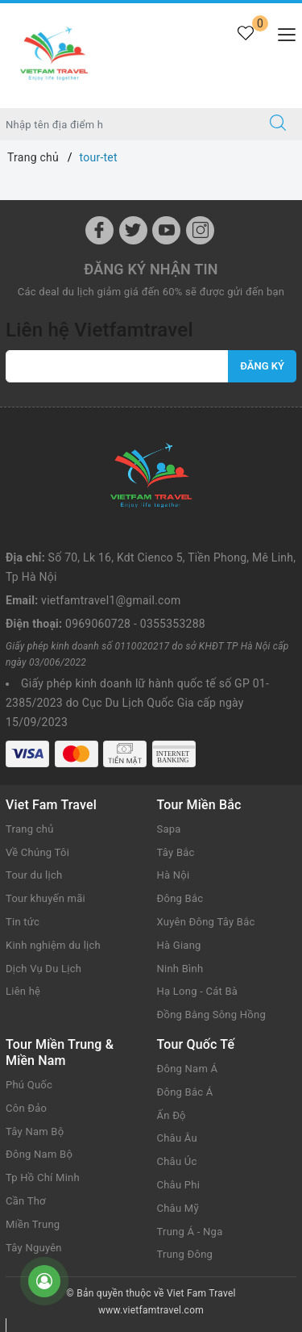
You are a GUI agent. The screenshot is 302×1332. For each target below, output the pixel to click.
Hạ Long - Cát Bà (197, 991)
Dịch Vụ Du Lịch (43, 968)
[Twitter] (133, 230)
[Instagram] (200, 230)
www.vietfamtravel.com (151, 1310)
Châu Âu (177, 1138)
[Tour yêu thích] (245, 42)
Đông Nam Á (187, 1069)
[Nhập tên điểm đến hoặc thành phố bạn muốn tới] (127, 124)
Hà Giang (179, 945)
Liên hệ (23, 991)
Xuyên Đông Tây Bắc (206, 922)
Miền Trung (33, 1224)
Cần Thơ (26, 1201)
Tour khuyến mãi (45, 898)
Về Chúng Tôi (37, 852)
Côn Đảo (26, 1108)
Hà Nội (173, 875)
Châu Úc (177, 1161)
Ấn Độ (171, 1115)
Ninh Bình (180, 968)
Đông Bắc (180, 898)
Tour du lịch (34, 875)
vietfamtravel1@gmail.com (110, 600)
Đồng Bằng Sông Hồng (211, 1014)
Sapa (169, 829)
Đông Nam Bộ (39, 1154)
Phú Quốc (29, 1085)
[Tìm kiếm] (278, 124)
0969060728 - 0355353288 (135, 623)
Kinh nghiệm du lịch (53, 945)
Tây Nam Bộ (35, 1131)
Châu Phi (179, 1185)
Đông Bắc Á (185, 1092)
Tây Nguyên (34, 1248)
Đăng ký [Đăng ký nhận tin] (262, 366)
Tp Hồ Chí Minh (43, 1177)
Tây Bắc (176, 852)
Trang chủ (30, 829)
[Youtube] (166, 230)
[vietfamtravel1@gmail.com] (117, 366)
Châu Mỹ (178, 1208)
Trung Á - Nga (190, 1232)
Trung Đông (185, 1254)
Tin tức (22, 922)
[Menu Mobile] (282, 32)
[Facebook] (99, 230)
